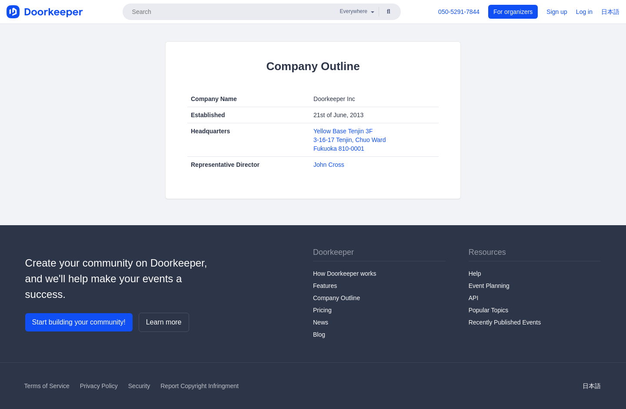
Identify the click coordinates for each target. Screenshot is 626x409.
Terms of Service (47, 385)
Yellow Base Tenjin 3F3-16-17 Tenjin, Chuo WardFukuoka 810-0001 (349, 140)
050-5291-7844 (458, 11)
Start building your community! (79, 322)
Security (139, 385)
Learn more (164, 322)
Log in (584, 11)
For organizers (513, 11)
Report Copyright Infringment (199, 385)
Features (325, 285)
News (320, 322)
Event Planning (489, 285)
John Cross (328, 164)
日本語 (610, 11)
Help (475, 273)
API (474, 297)
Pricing (322, 310)
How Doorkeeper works (344, 273)
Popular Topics (489, 310)
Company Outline (336, 297)
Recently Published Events (505, 322)
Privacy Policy (99, 385)
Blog (319, 334)
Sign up (556, 11)
